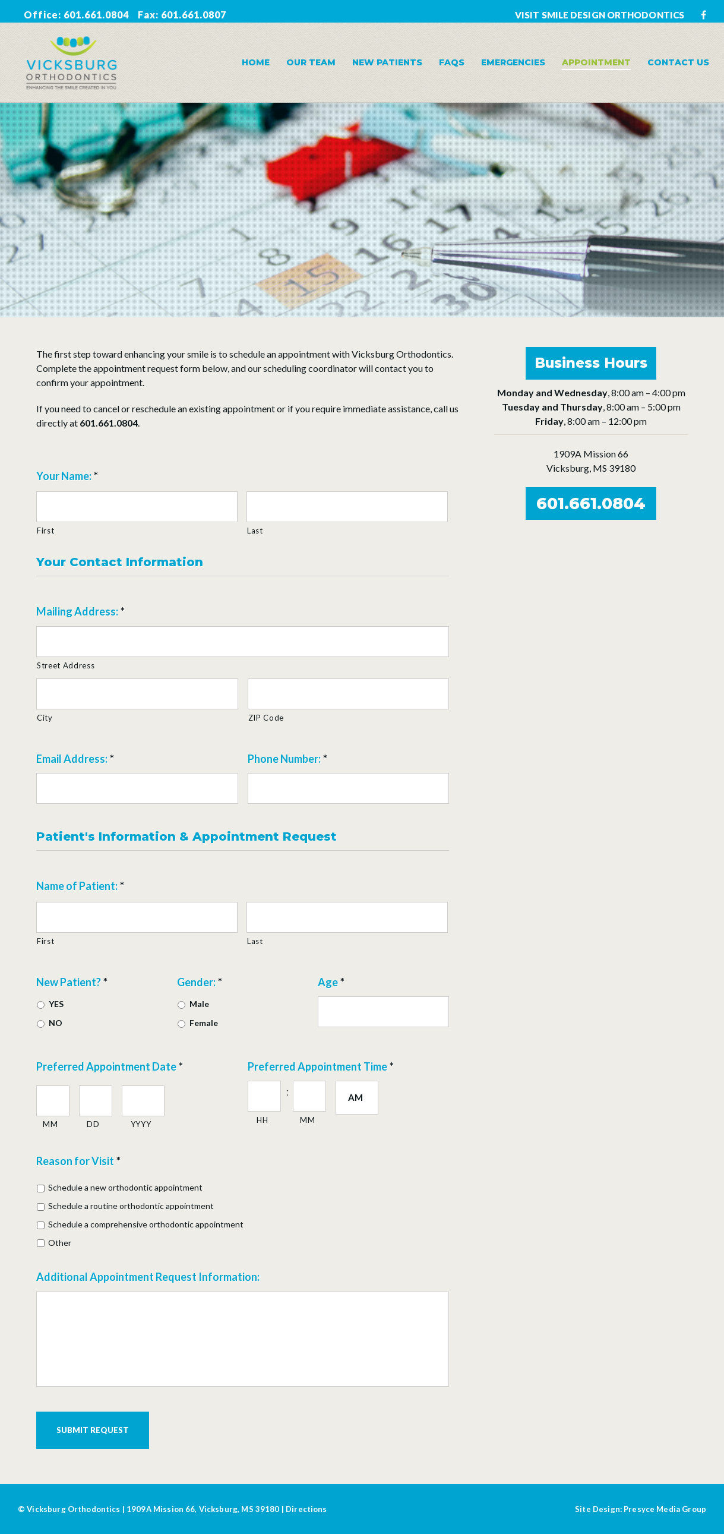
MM (50, 1124)
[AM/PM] (357, 1098)
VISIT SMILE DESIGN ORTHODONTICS (599, 15)
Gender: (199, 982)
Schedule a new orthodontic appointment (125, 1187)
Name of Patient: (80, 885)
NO (55, 1023)
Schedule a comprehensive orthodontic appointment (146, 1224)
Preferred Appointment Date (109, 1066)
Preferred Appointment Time (321, 1066)
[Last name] (347, 506)
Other (59, 1243)
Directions (306, 1509)
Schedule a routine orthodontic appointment (131, 1206)
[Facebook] (703, 15)
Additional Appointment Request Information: (148, 1276)
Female (203, 1023)
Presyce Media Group (665, 1509)
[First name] (137, 506)
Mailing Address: (80, 611)
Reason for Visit (78, 1160)
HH (262, 1120)
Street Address (65, 665)
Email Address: (75, 758)
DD (93, 1124)
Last (255, 530)
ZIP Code (266, 717)
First (45, 530)
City (45, 717)
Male (199, 1004)
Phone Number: (287, 758)
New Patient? (72, 982)
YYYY (141, 1124)
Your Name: (67, 475)
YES (56, 1004)
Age (331, 982)
